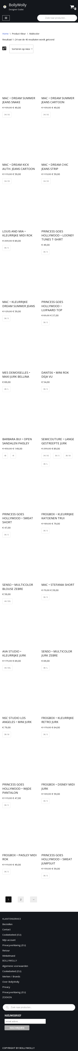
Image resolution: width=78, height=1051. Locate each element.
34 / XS (7, 114)
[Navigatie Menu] (6, 18)
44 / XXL (7, 601)
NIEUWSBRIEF (13, 1015)
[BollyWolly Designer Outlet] (14, 6)
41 (13, 455)
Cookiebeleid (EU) (11, 934)
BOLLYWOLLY (27, 1047)
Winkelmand (8, 955)
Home (5, 33)
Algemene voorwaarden (15, 965)
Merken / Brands (11, 976)
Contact (6, 929)
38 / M (68, 455)
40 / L (6, 389)
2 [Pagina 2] (20, 899)
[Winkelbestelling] (21, 49)
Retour (6, 950)
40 (5, 455)
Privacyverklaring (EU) (14, 945)
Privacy (6, 986)
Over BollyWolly (10, 981)
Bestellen (7, 924)
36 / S (6, 248)
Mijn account (9, 939)
